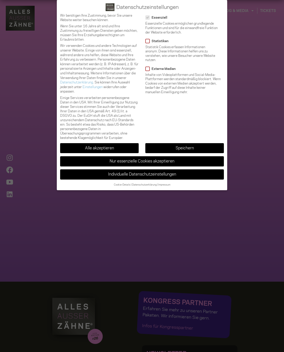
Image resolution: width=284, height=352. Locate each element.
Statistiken (158, 41)
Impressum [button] (164, 184)
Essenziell (157, 17)
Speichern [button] (185, 148)
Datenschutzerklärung (76, 82)
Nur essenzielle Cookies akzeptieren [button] (142, 161)
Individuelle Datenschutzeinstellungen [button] (142, 174)
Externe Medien (162, 68)
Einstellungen (93, 87)
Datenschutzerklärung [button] (144, 184)
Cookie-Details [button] (122, 184)
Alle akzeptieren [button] (99, 148)
